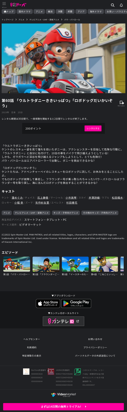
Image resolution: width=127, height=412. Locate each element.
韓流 (50, 11)
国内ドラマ (25, 11)
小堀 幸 (18, 203)
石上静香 (42, 198)
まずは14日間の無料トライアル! (63, 406)
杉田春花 (71, 203)
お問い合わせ (95, 339)
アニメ (39, 11)
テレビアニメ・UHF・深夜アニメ (32, 212)
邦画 (70, 11)
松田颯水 (117, 198)
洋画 (60, 11)
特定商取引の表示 (31, 355)
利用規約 (32, 347)
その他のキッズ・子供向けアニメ (100, 212)
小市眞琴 (71, 198)
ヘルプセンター (31, 339)
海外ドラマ (96, 11)
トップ (9, 11)
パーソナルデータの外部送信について (95, 355)
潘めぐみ (17, 198)
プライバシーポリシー (95, 347)
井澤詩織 (94, 198)
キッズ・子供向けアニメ (66, 212)
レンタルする (93, 128)
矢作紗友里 (42, 203)
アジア (81, 11)
